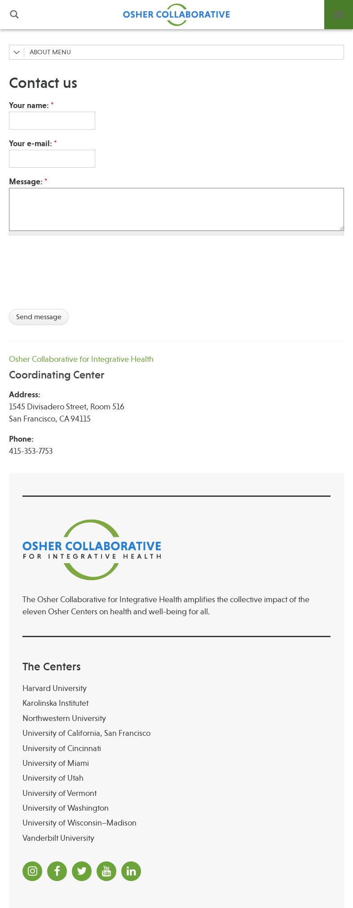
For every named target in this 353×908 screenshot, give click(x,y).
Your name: (31, 105)
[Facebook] (57, 871)
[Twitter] (82, 871)
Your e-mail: (33, 143)
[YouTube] (106, 871)
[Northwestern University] (176, 718)
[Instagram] (32, 871)
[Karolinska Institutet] (176, 703)
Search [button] (14, 14)
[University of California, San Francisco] (176, 733)
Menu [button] (338, 14)
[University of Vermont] (176, 793)
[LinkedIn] (131, 871)
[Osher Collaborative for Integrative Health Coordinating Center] (176, 368)
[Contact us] (176, 83)
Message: (28, 181)
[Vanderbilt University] (176, 838)
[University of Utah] (176, 778)
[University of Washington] (176, 808)
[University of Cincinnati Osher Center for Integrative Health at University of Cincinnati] (176, 748)
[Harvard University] (176, 688)
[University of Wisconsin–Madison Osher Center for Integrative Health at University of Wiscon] (176, 823)
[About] (176, 52)
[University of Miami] (176, 763)
